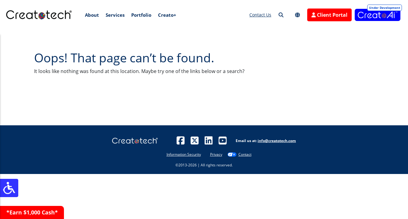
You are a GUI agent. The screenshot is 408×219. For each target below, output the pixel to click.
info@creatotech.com (277, 140)
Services (115, 15)
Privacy (216, 154)
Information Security (184, 154)
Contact (244, 154)
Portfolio (141, 15)
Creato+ (167, 15)
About (92, 15)
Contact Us (260, 15)
